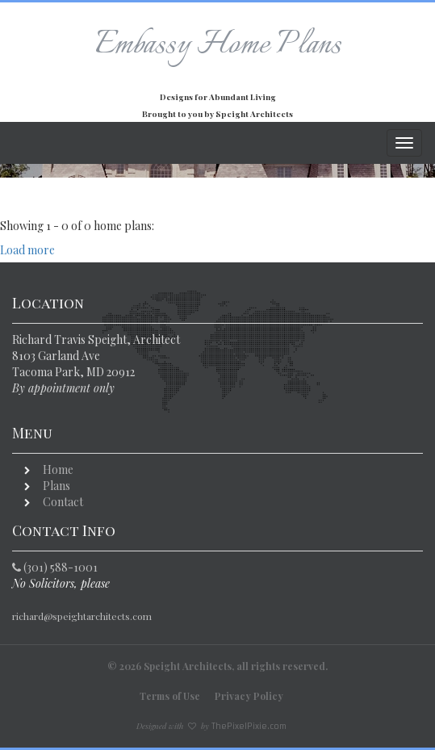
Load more (27, 250)
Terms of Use (170, 695)
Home (58, 469)
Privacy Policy (249, 695)
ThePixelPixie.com (249, 726)
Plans (56, 485)
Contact (63, 501)
